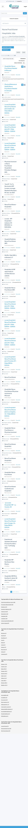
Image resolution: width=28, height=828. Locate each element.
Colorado (9, 97)
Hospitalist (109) (4, 616)
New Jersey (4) (4, 649)
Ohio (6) (2, 640)
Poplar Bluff (5, 77)
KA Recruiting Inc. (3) (5, 704)
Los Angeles (5, 422)
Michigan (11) (3, 633)
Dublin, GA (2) (3, 675)
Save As (18, 52)
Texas (7, 554)
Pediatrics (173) (4, 607)
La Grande (5, 513)
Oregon (8, 513)
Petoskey (4, 178)
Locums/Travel (13, 119)
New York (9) (3, 635)
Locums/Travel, (13, 78)
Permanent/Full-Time (20, 78)
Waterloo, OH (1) (4, 685)
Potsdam (4, 371)
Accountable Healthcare (9, 194)
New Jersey (5, 497)
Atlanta (4, 438)
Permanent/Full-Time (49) (6, 728)
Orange (4, 383)
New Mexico (5, 570)
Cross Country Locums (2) (6, 706)
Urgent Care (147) (4, 611)
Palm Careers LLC (8, 208)
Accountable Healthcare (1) (6, 711)
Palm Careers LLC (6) (5, 702)
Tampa (4, 296)
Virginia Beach (5, 452)
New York (8, 371)
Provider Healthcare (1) (5, 713)
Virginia (10, 452)
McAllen (4, 554)
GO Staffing (7, 277)
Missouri (9, 77)
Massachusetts (8, 282)
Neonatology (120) (4, 613)
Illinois (4, 586)
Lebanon (4, 233)
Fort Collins (5, 97)
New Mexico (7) (4, 637)
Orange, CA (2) (4, 666)
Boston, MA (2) (4, 668)
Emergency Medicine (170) (6, 609)
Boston (4, 282)
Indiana (7, 233)
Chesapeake (5, 467)
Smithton (4, 402)
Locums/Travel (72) (5, 726)
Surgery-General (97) (5, 623)
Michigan (4, 137)
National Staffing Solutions (10, 379)
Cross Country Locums (9, 245)
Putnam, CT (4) (4, 664)
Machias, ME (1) (4, 682)
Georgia (7, 119)
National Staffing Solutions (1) (7, 709)
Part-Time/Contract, (7, 78)
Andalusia (5, 213)
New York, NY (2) (4, 673)
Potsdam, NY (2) (4, 671)
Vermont (7, 264)
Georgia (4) (3, 644)
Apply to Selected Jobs (8, 58)
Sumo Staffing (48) (4, 695)
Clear (23, 52)
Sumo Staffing (7, 174)
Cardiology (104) (4, 618)
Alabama (8, 213)
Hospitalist (13, 74)
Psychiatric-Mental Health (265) (7, 604)
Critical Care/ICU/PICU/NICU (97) (7, 620)
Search (25, 13)
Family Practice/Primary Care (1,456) (8, 602)
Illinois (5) (3, 642)
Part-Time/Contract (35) (5, 730)
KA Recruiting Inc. (8, 259)
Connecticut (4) (4, 654)
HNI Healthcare (8, 549)
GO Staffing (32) (4, 697)
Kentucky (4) (3, 647)
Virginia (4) (3, 651)
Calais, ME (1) (3, 680)
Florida (7, 296)
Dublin (4, 119)
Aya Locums (7, 72)
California (8, 383)
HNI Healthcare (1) (4, 716)
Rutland (4, 264)
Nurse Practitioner (7, 74)
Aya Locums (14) (4, 699)
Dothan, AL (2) (4, 678)
